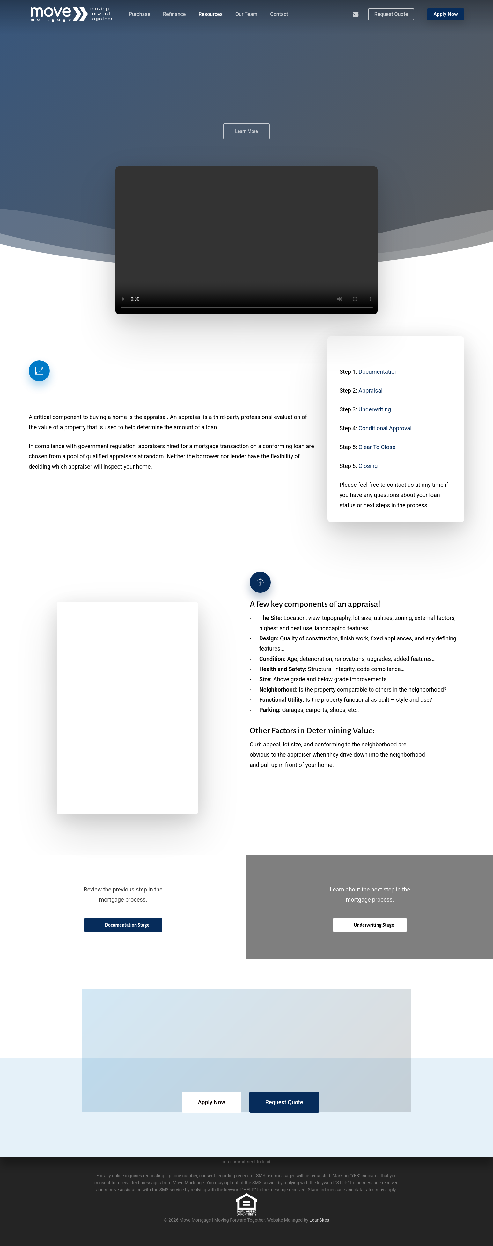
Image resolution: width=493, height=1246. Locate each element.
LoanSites (319, 1220)
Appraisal (370, 390)
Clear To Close (376, 447)
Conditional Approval (384, 428)
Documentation (378, 371)
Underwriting (374, 409)
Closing (368, 465)
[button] (122, 925)
